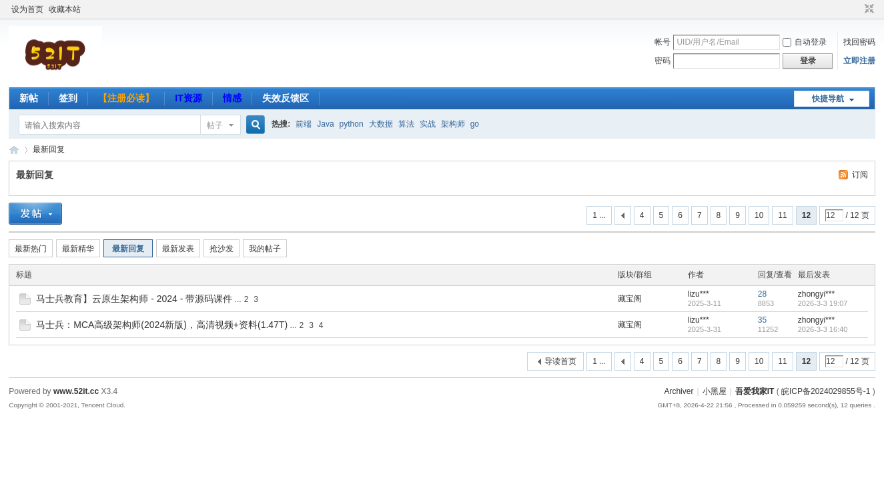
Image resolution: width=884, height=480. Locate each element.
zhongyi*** (816, 294)
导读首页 (560, 361)
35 (762, 320)
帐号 (662, 42)
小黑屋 (715, 391)
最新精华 (78, 248)
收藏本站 (65, 9)
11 (782, 215)
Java (325, 124)
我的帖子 (265, 248)
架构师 (453, 124)
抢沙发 (221, 248)
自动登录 (805, 42)
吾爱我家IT (14, 149)
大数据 (381, 124)
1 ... (599, 215)
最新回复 (49, 149)
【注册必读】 (126, 98)
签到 (68, 98)
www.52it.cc (76, 391)
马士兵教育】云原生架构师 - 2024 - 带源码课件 (134, 298)
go (474, 124)
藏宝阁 (630, 298)
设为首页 (27, 9)
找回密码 (859, 42)
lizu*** (698, 294)
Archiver (678, 391)
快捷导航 (828, 98)
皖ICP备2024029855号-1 (825, 391)
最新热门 (31, 248)
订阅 (860, 174)
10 (759, 215)
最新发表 (178, 248)
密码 (662, 60)
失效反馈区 (285, 98)
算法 (406, 124)
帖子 (215, 125)
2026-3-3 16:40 (823, 329)
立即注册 (859, 60)
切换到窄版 (867, 9)
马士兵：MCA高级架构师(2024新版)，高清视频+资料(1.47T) (162, 324)
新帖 (28, 98)
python (352, 124)
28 (762, 294)
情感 (232, 98)
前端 (304, 124)
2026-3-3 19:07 (823, 303)
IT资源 (188, 98)
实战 (428, 124)
